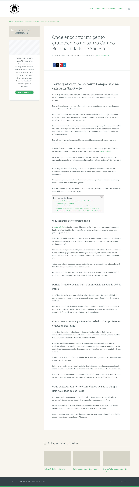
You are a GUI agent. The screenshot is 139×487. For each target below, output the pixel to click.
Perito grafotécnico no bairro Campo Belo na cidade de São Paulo (76, 201)
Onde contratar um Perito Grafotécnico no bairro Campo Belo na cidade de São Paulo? (82, 211)
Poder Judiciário (106, 152)
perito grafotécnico (61, 227)
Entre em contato (23, 92)
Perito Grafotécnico (108, 9)
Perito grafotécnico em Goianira (55, 469)
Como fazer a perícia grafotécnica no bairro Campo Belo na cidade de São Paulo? (81, 208)
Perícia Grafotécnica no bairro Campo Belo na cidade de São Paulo (76, 206)
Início (91, 9)
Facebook (104, 482)
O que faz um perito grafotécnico (67, 203)
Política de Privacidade (123, 482)
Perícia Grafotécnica (105, 55)
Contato (120, 9)
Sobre (98, 9)
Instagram (112, 482)
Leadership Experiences (16, 482)
